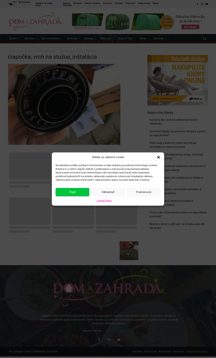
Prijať (72, 192)
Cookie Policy (104, 200)
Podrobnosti (143, 192)
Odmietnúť (108, 192)
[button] (158, 157)
